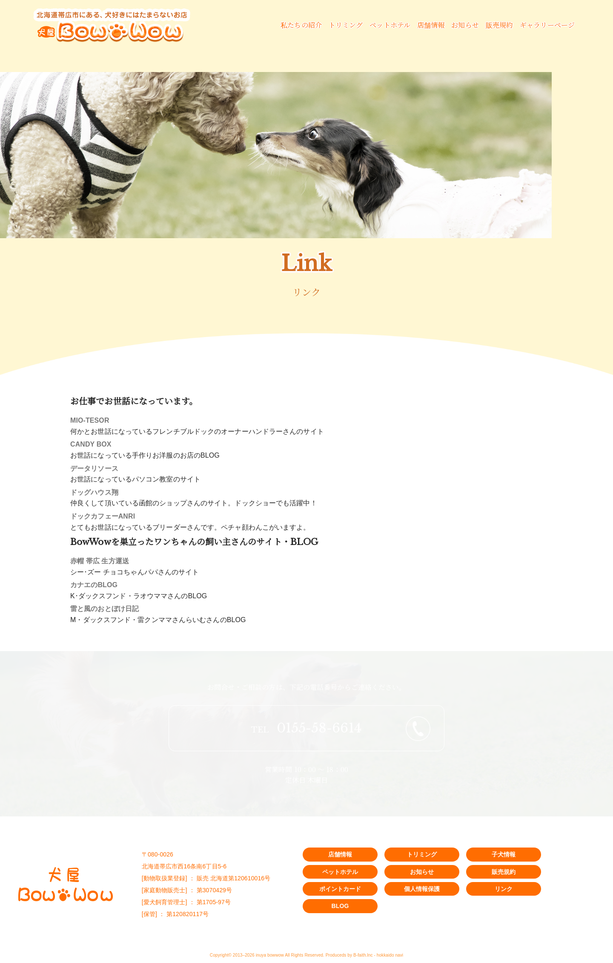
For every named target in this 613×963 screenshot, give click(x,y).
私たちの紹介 (301, 25)
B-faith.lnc (363, 955)
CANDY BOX (91, 444)
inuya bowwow (270, 955)
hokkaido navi (390, 955)
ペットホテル (390, 25)
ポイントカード (340, 888)
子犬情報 (504, 854)
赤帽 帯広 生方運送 (99, 561)
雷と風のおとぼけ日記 (104, 608)
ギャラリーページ (547, 25)
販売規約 (499, 25)
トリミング (346, 25)
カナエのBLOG (93, 584)
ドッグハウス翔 (94, 492)
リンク (504, 888)
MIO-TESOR (89, 420)
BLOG (340, 905)
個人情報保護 (422, 888)
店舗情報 (430, 25)
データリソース (94, 468)
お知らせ (464, 25)
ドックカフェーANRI (102, 516)
